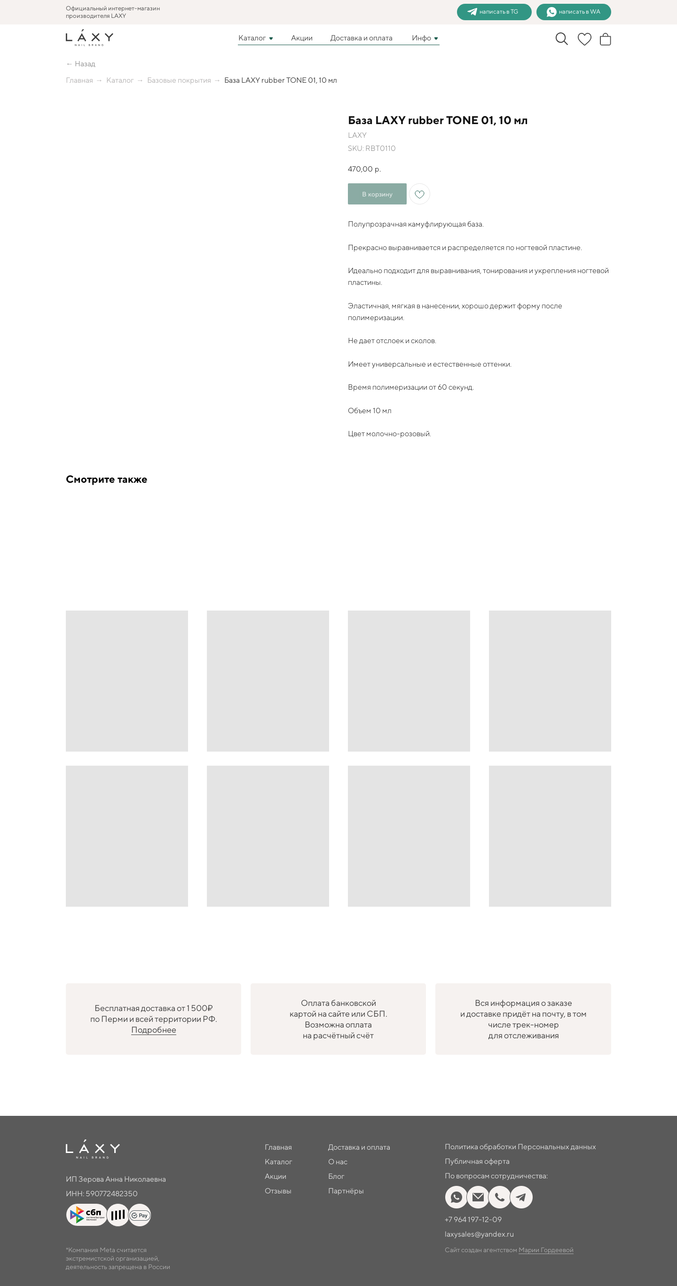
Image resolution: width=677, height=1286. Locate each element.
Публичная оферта (477, 1161)
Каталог (252, 37)
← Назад (80, 63)
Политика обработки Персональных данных (520, 1146)
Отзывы (278, 1190)
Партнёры (346, 1190)
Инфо (421, 37)
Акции (302, 37)
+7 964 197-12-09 (473, 1219)
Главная (79, 80)
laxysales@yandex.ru (479, 1234)
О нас (337, 1161)
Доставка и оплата (362, 37)
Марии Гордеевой (546, 1250)
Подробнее (153, 1030)
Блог (336, 1176)
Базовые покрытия (179, 80)
